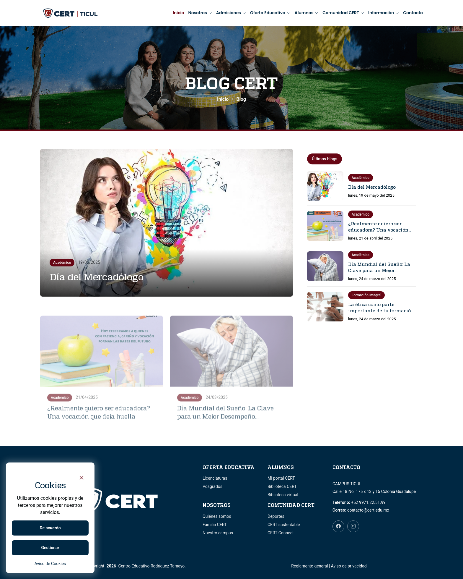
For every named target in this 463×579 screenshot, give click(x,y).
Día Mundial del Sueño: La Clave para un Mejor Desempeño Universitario (379, 270)
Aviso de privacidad (349, 566)
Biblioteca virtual (283, 495)
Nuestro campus (218, 533)
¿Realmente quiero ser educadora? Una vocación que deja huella (378, 230)
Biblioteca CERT (282, 486)
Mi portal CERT (281, 478)
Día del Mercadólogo (97, 276)
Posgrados (212, 486)
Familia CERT (215, 525)
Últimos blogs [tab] (324, 158)
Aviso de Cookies (50, 563)
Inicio (178, 13)
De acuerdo (50, 527)
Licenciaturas (215, 478)
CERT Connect (281, 533)
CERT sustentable (284, 525)
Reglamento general (309, 566)
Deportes (276, 516)
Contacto (413, 13)
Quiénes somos (217, 516)
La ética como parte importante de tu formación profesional (381, 310)
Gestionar (50, 547)
